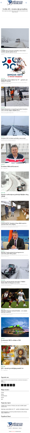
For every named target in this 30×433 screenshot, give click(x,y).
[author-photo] (2, 168)
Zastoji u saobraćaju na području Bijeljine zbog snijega (14, 195)
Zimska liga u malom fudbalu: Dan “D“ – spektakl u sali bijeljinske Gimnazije (14, 80)
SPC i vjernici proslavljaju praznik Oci (12, 368)
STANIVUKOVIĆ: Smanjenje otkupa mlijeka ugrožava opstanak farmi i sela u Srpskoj (13, 223)
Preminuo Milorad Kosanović (10, 166)
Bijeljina (3, 78)
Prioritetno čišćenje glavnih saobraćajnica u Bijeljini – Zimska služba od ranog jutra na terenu (13, 282)
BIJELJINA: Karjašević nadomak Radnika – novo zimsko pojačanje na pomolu (14, 311)
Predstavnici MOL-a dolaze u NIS (11, 340)
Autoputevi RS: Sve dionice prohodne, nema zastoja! (13, 138)
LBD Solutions (13, 431)
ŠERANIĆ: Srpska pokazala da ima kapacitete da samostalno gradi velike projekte (12, 253)
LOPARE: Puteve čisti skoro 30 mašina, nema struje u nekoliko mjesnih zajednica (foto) (13, 51)
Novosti (2, 49)
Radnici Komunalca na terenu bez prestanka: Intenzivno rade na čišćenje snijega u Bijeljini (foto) (14, 109)
